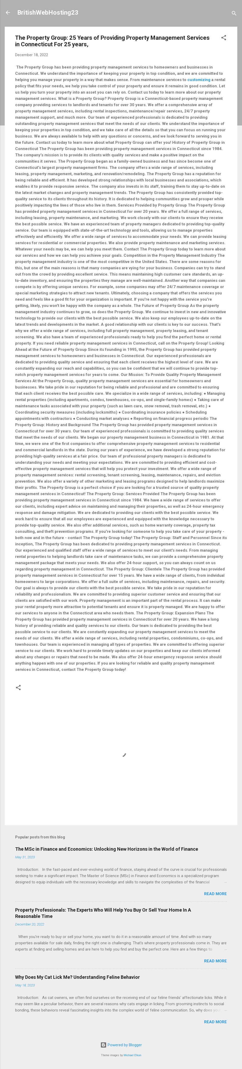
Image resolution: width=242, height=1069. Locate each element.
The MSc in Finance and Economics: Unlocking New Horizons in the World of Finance (106, 849)
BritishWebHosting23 (47, 12)
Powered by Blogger (121, 1045)
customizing (198, 79)
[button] (224, 39)
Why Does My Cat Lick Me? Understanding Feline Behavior (77, 977)
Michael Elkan (132, 1055)
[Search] (234, 14)
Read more (215, 893)
